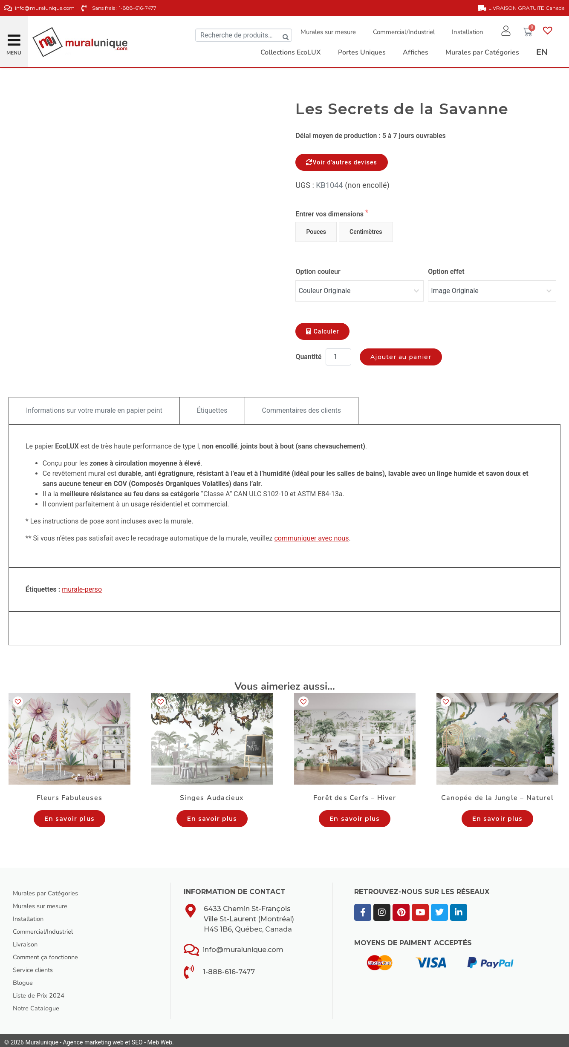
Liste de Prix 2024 (41, 991)
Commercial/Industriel (399, 32)
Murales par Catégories (49, 889)
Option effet (446, 272)
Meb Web (159, 1038)
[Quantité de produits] (338, 352)
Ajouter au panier (400, 353)
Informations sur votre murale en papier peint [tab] (94, 406)
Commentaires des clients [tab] (301, 406)
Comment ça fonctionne (49, 953)
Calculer (322, 327)
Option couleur (317, 272)
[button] (14, 36)
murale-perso (82, 585)
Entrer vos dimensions (330, 214)
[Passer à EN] (542, 52)
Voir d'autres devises (341, 162)
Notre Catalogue (38, 1004)
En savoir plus (69, 814)
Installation (463, 32)
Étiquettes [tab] (212, 406)
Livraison (26, 940)
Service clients (35, 965)
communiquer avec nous (311, 534)
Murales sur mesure (324, 32)
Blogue (24, 978)
